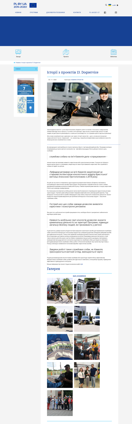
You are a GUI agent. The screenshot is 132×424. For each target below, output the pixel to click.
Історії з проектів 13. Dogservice (31, 62)
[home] (14, 62)
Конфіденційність (30, 390)
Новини (18, 12)
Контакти (77, 12)
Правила (42, 390)
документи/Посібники (55, 12)
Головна (17, 390)
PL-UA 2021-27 (94, 12)
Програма (34, 12)
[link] (105, 13)
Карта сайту (53, 390)
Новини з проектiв (77, 79)
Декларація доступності (69, 390)
